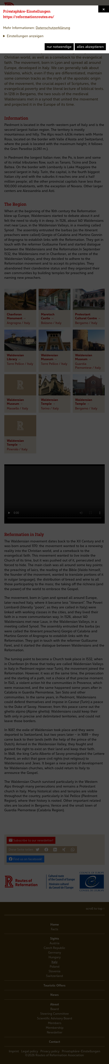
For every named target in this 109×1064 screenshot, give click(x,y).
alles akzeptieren (90, 47)
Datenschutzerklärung (53, 28)
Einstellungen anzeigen (25, 36)
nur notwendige (59, 47)
